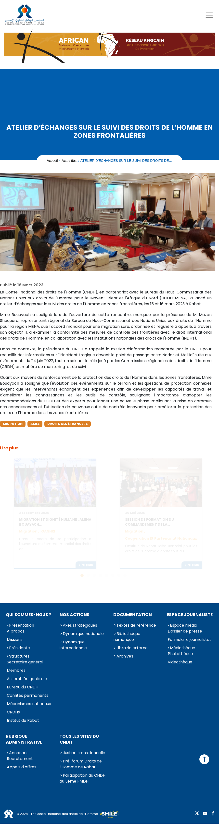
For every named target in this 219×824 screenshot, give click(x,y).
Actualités (69, 161)
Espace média (183, 625)
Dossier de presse (185, 631)
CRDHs (13, 712)
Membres (16, 670)
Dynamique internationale (73, 645)
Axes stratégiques (80, 625)
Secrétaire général (25, 662)
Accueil (52, 161)
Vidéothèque (180, 662)
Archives (124, 656)
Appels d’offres (21, 767)
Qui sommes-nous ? (29, 615)
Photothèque (180, 654)
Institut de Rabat (23, 720)
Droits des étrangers (67, 423)
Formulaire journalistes (189, 639)
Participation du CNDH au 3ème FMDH (82, 778)
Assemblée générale (27, 679)
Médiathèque (182, 648)
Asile (34, 423)
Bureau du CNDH (22, 687)
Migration (13, 423)
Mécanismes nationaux (29, 704)
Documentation (132, 615)
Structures (19, 656)
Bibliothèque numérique (126, 636)
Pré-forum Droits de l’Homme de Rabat (81, 764)
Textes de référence (136, 625)
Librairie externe (132, 648)
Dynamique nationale (83, 633)
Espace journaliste (190, 615)
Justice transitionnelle (84, 753)
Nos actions (75, 615)
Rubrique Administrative (24, 739)
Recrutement (20, 758)
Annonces (18, 753)
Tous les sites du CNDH (79, 739)
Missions (15, 639)
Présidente (19, 648)
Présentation (21, 625)
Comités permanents (27, 695)
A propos (16, 631)
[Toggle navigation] (209, 15)
